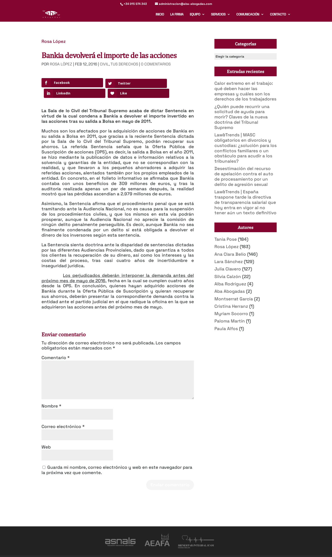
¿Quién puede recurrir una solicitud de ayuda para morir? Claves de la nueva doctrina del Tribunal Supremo (242, 117)
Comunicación (247, 14)
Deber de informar (192, 551)
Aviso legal (136, 551)
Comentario (56, 347)
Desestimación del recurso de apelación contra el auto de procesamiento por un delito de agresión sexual (243, 176)
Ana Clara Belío (230, 254)
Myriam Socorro (231, 314)
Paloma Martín (229, 321)
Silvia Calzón (227, 276)
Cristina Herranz (231, 306)
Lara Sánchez (228, 261)
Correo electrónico (63, 416)
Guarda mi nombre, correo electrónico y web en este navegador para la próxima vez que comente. (117, 459)
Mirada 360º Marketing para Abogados (99, 551)
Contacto (278, 14)
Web (46, 436)
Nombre (51, 395)
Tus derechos (124, 64)
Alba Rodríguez (230, 284)
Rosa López (54, 41)
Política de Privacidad (162, 551)
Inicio (160, 14)
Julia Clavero (227, 269)
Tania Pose (225, 239)
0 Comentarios (156, 64)
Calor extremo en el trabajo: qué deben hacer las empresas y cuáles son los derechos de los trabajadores (245, 91)
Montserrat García (233, 299)
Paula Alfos (226, 328)
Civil (104, 64)
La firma (177, 14)
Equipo (195, 14)
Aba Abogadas (229, 291)
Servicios (218, 14)
